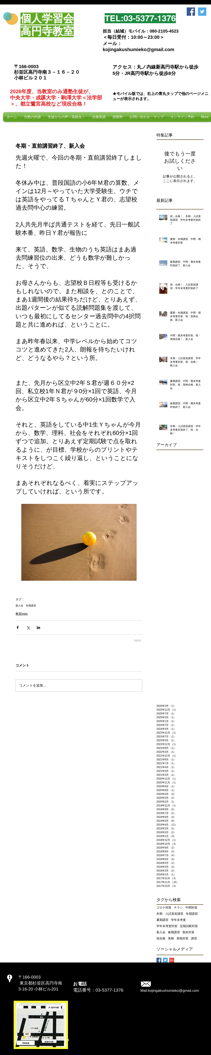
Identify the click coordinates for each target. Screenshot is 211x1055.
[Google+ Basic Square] (171, 960)
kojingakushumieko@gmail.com (173, 991)
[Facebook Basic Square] (158, 960)
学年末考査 (178, 920)
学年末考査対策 (166, 926)
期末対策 (188, 932)
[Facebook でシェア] (18, 627)
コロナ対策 (163, 907)
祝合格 (160, 938)
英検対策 (182, 938)
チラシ (178, 907)
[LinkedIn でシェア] (38, 627)
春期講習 (174, 932)
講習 (194, 938)
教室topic (22, 613)
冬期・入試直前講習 (169, 913)
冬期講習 (31, 605)
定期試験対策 (189, 926)
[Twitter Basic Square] (165, 960)
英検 (171, 938)
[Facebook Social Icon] (191, 11)
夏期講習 (162, 920)
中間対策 (191, 907)
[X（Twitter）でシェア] (28, 627)
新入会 (19, 605)
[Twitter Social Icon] (202, 11)
